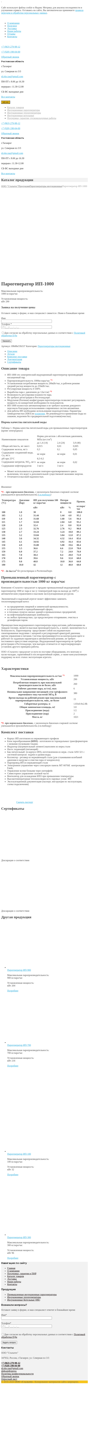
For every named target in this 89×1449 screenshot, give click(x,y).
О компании (13, 23)
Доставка (12, 28)
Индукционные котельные (20, 115)
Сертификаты (14, 362)
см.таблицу (45, 494)
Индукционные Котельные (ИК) (23, 1300)
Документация (14, 359)
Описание (12, 351)
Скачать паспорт (17, 802)
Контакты (12, 36)
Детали (11, 354)
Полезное (12, 26)
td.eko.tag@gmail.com (12, 76)
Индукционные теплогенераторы (24, 113)
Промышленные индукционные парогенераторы (32, 1294)
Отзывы (11, 34)
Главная (11, 1268)
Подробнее (12, 990)
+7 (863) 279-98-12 (10, 46)
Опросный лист (9, 1379)
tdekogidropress (9, 1371)
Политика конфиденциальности (17, 1373)
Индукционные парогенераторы (23, 110)
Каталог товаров (15, 107)
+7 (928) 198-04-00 (10, 52)
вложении (40, 413)
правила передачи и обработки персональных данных (42, 11)
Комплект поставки (17, 356)
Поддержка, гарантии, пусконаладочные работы (31, 118)
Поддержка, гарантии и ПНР (21, 1273)
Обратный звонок (10, 57)
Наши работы (14, 31)
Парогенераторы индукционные (54, 346)
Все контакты (8, 97)
